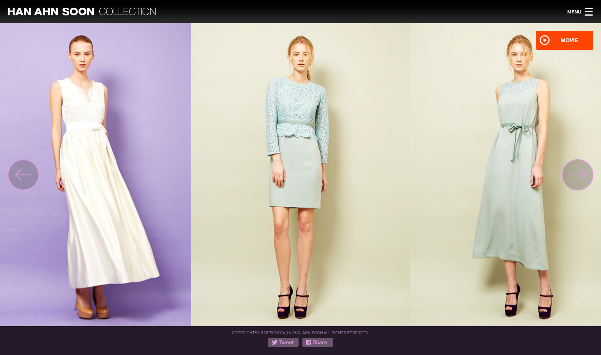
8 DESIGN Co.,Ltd (276, 333)
